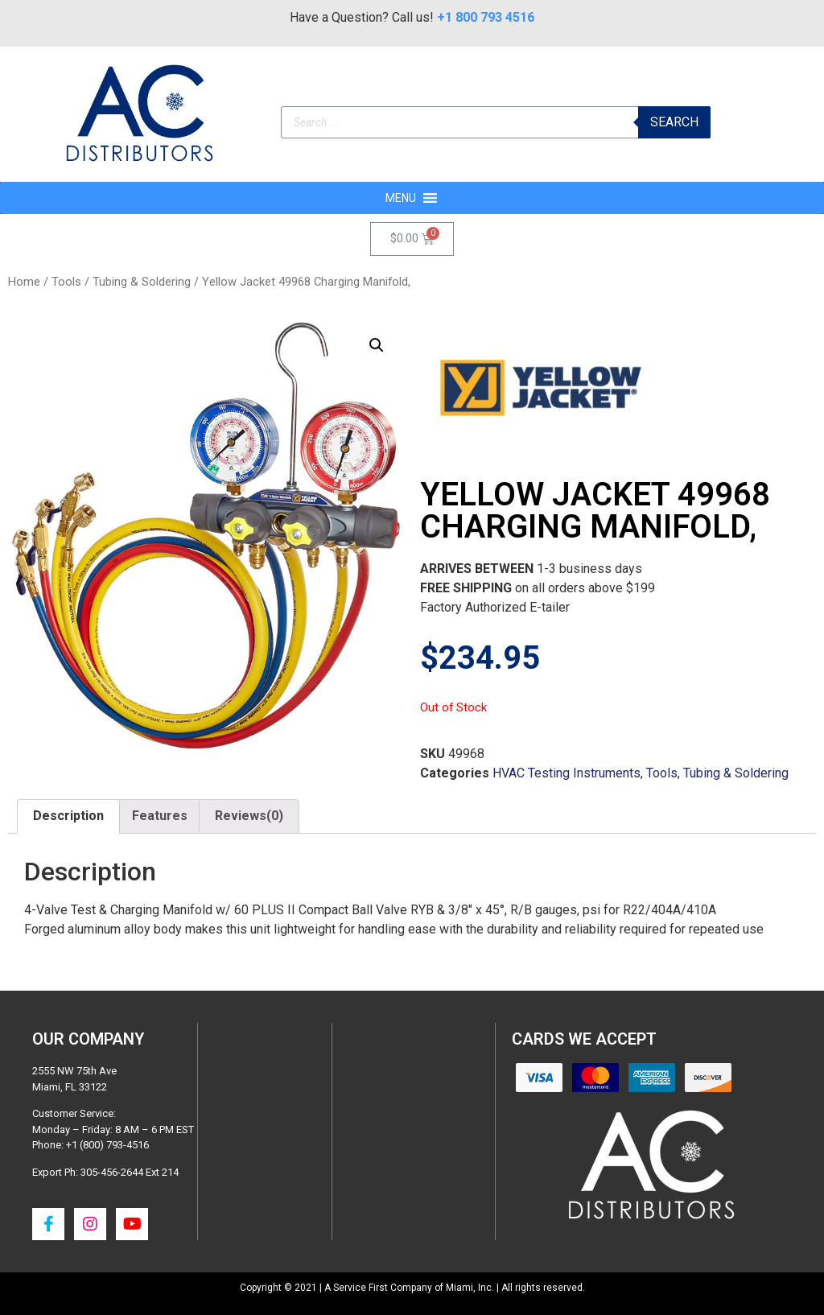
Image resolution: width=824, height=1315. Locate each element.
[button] (400, 198)
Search (674, 122)
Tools (66, 281)
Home (24, 281)
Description (68, 815)
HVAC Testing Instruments (566, 773)
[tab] (68, 817)
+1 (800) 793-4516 (107, 1145)
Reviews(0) (249, 815)
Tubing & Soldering (142, 281)
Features (159, 815)
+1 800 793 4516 (485, 17)
